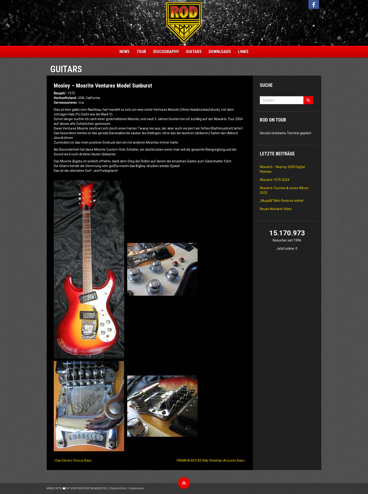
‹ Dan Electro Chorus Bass (73, 460)
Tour (141, 51)
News (124, 51)
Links (243, 51)
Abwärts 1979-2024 (274, 180)
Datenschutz (118, 488)
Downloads (220, 51)
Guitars (194, 51)
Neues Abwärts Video (276, 209)
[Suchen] (308, 100)
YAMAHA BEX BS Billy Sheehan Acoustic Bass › (211, 460)
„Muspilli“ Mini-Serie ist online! (281, 201)
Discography (166, 51)
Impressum (136, 488)
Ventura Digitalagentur (88, 488)
